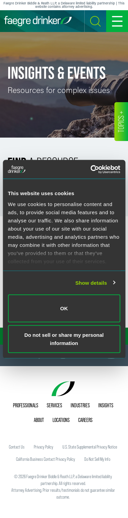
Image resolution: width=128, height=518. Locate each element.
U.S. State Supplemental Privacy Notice (89, 447)
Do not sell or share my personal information (64, 339)
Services (54, 405)
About (39, 420)
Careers (85, 420)
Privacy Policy (43, 447)
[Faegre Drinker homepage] (38, 21)
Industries (80, 405)
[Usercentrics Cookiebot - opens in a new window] (91, 169)
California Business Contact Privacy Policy (45, 459)
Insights (105, 405)
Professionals (25, 405)
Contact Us (17, 447)
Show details (91, 282)
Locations (61, 420)
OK (64, 308)
